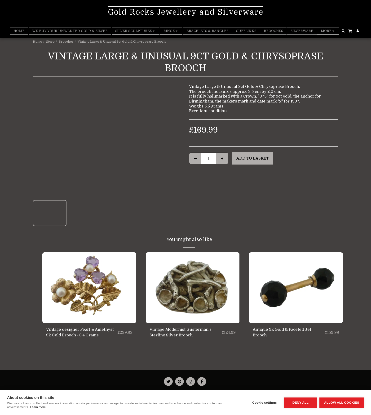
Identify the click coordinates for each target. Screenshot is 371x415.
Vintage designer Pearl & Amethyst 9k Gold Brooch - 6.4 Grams (80, 332)
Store (50, 41)
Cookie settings (264, 402)
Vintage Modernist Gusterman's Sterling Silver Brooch (181, 332)
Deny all (300, 402)
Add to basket (252, 158)
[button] (343, 30)
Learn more (38, 407)
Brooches (66, 41)
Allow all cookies (341, 402)
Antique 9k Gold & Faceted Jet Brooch (282, 332)
